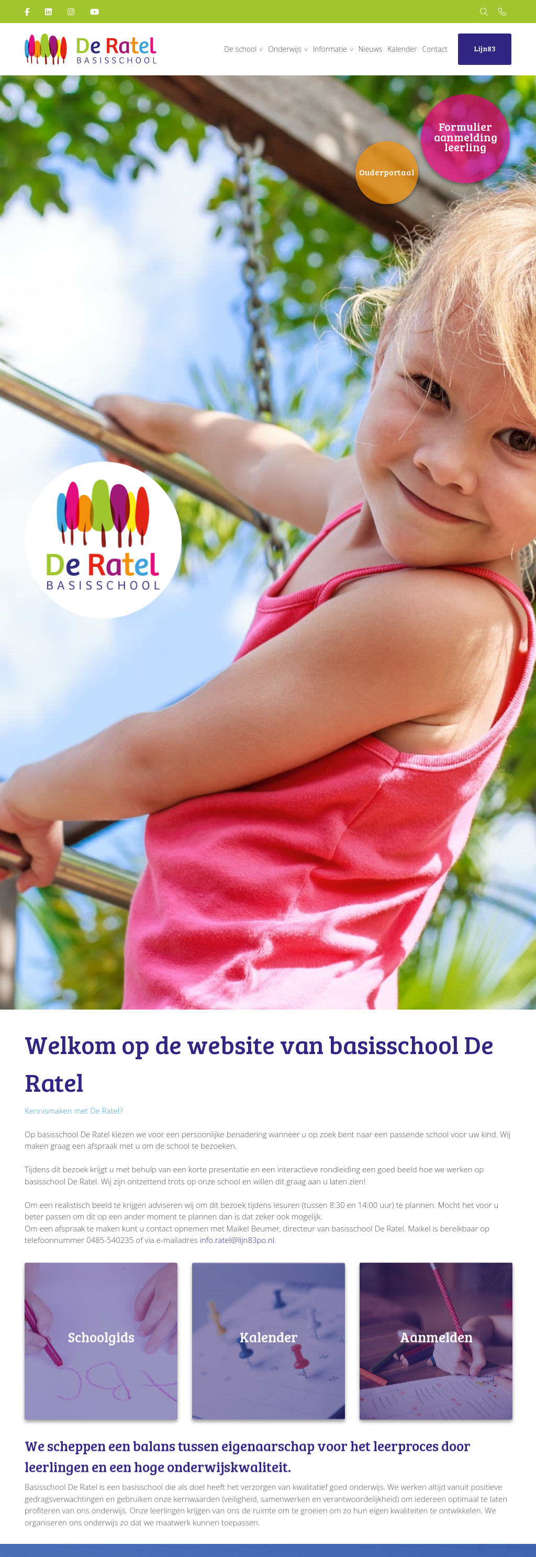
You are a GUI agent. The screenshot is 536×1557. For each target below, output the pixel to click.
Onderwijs (284, 49)
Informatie (330, 49)
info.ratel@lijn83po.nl (237, 1240)
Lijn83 (485, 48)
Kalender (402, 49)
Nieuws (370, 49)
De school (240, 49)
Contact (435, 49)
